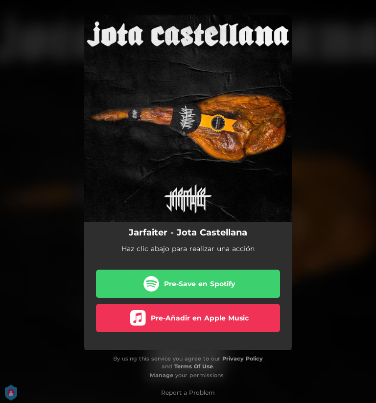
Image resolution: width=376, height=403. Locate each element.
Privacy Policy (242, 358)
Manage (161, 375)
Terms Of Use (193, 366)
